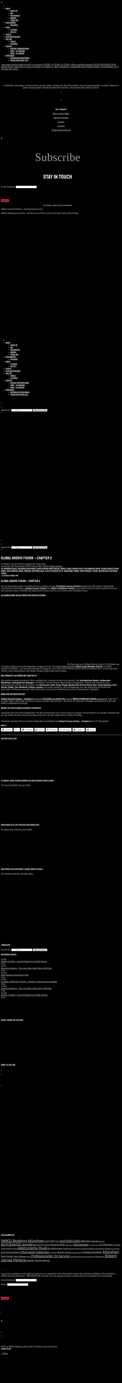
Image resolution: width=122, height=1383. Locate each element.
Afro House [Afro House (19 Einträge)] (92, 1241)
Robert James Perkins (39, 568)
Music (4, 573)
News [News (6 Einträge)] (29, 1256)
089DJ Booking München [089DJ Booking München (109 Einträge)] (22, 1241)
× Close (4, 1353)
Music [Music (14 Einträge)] (46, 1260)
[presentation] (19, 194)
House (3, 571)
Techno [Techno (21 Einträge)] (39, 1260)
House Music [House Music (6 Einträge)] (115, 1248)
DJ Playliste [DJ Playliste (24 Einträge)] (106, 1244)
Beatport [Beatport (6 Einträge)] (101, 1241)
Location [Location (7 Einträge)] (53, 1252)
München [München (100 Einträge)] (111, 1252)
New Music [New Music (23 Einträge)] (7, 1256)
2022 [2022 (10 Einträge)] (57, 1241)
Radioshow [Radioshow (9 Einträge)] (99, 1256)
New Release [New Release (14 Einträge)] (20, 1256)
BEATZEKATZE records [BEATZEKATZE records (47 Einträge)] (16, 1244)
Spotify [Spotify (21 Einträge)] (30, 1260)
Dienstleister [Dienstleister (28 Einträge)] (81, 1244)
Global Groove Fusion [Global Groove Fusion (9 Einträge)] (71, 1248)
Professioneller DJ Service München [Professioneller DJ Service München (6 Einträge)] (82, 1256)
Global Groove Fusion (110, 568)
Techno (95, 571)
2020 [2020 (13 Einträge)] (47, 1241)
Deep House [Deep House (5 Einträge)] (69, 1245)
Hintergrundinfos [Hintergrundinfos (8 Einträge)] (87, 1248)
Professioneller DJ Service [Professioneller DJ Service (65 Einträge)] (50, 1256)
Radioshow (68, 571)
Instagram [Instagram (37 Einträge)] (42, 1252)
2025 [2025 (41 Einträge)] (77, 1241)
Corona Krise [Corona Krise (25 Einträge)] (57, 1244)
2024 (81, 568)
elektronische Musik (91, 568)
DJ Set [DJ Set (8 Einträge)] (14, 1248)
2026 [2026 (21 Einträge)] (83, 1241)
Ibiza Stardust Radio (15, 571)
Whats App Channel (61, 130)
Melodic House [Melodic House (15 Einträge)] (64, 1252)
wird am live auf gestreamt (54, 699)
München (27, 571)
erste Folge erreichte (79, 666)
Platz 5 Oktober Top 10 (54, 571)
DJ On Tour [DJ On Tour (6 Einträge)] (95, 1245)
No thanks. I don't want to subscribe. (57, 205)
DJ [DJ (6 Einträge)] (90, 1245)
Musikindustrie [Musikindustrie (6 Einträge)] (77, 1252)
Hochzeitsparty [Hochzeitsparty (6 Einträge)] (99, 1248)
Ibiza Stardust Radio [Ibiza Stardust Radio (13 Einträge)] (10, 1252)
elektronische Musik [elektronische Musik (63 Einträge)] (32, 1248)
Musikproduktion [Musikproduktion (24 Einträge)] (92, 1252)
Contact (61, 126)
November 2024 (38, 571)
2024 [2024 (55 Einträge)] (69, 1241)
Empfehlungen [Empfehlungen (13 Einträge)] (55, 1248)
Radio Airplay (56, 566)
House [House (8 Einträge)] (107, 1248)
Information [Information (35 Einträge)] (28, 1252)
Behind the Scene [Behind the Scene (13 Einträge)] (41, 1245)
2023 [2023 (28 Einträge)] (62, 1241)
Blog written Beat (61, 114)
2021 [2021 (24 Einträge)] (52, 1241)
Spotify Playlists (61, 118)
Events (61, 122)
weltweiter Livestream (108, 571)
